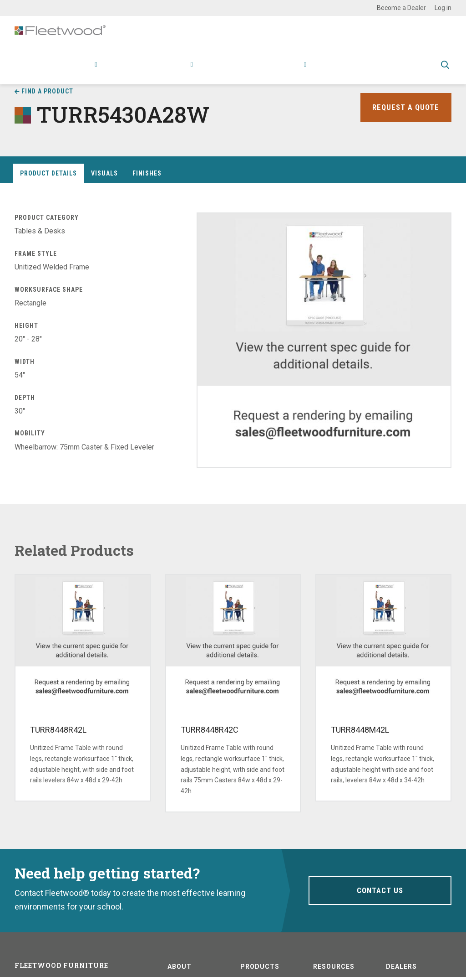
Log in (443, 7)
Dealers (401, 966)
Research (173, 71)
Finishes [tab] (147, 173)
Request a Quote (404, 107)
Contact (329, 71)
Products (78, 71)
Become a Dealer (401, 7)
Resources (221, 71)
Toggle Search (445, 72)
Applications (127, 71)
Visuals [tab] (104, 173)
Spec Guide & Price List (390, 71)
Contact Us (379, 890)
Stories (261, 71)
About (293, 71)
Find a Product (47, 91)
